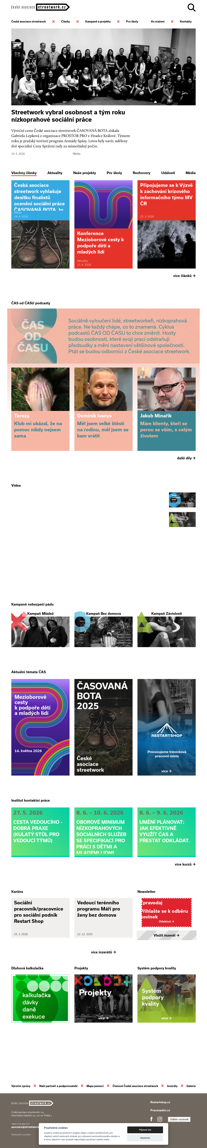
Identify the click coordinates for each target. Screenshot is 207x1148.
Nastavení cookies (21, 1134)
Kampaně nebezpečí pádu (32, 621)
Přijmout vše (145, 1130)
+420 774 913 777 (20, 1123)
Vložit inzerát (167, 968)
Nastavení (145, 1138)
